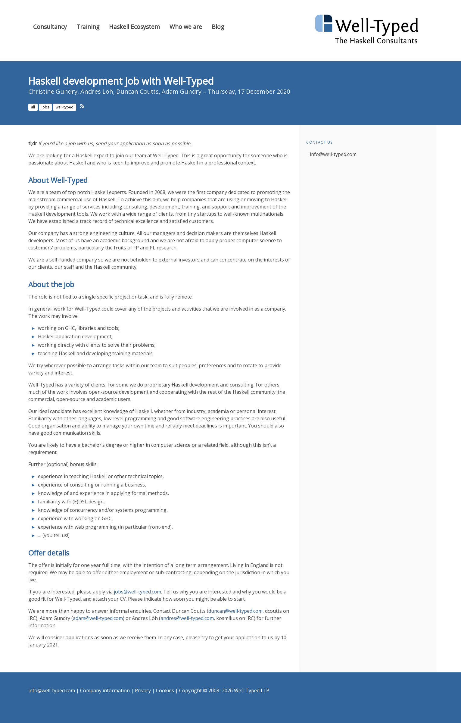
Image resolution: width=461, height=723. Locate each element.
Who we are (186, 27)
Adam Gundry (181, 91)
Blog (218, 27)
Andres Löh (96, 91)
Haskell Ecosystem (134, 27)
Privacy (143, 690)
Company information (105, 690)
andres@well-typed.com (187, 618)
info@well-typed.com (333, 154)
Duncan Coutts (137, 91)
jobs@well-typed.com (137, 591)
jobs (45, 107)
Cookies (165, 690)
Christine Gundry (52, 91)
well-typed (64, 107)
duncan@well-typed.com (235, 611)
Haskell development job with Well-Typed (121, 80)
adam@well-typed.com (98, 618)
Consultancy (50, 27)
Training (87, 27)
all (33, 107)
